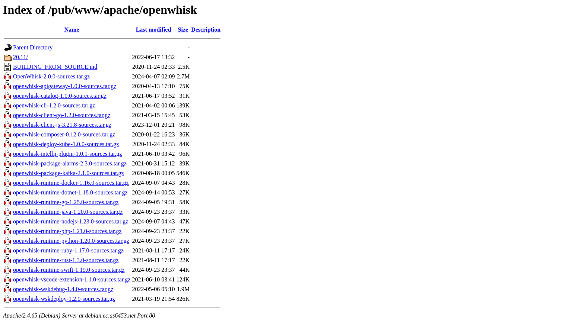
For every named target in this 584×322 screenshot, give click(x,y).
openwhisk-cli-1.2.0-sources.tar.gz (54, 105)
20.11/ (20, 57)
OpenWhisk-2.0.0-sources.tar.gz (51, 76)
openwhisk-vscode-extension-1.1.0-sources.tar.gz (71, 279)
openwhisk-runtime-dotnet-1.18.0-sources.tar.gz (70, 192)
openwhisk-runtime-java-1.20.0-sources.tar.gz (68, 212)
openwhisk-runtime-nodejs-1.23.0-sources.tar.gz (70, 221)
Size (183, 29)
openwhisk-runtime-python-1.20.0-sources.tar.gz (71, 241)
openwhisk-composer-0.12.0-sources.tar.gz (64, 134)
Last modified (153, 29)
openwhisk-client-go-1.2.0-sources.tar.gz (61, 115)
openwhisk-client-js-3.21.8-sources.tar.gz (62, 125)
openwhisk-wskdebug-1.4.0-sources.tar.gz (63, 289)
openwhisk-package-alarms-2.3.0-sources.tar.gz (70, 163)
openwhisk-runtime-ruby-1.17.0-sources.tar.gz (68, 250)
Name (71, 29)
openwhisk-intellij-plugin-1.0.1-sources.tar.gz (67, 154)
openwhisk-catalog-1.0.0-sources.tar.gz (60, 96)
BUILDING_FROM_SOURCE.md (55, 67)
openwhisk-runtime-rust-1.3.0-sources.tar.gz (65, 260)
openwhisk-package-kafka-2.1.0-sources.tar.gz (68, 173)
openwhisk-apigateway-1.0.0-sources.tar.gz (64, 86)
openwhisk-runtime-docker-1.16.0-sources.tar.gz (71, 183)
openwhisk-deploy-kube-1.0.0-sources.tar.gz (66, 144)
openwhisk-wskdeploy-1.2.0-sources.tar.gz (64, 299)
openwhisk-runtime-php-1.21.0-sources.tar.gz (67, 231)
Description (205, 29)
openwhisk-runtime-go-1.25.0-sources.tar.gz (65, 202)
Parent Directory (33, 47)
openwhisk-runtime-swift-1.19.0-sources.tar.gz (68, 270)
